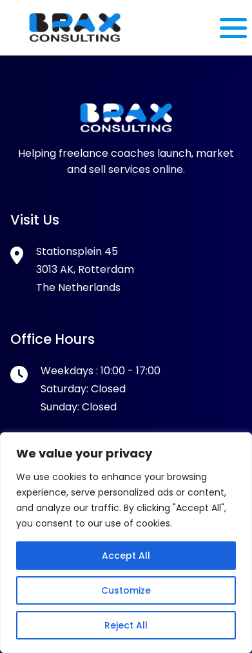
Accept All (126, 555)
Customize (126, 590)
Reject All (126, 625)
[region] (126, 542)
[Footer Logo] (126, 128)
